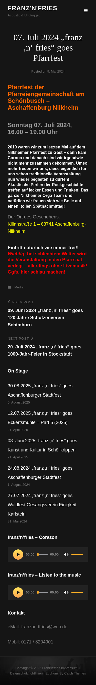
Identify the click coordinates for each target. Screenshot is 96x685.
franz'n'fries (32, 8)
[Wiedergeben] (18, 554)
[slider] (42, 554)
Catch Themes (75, 673)
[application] (48, 554)
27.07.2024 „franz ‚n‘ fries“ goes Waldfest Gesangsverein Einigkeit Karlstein (42, 505)
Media (18, 287)
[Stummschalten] (66, 554)
